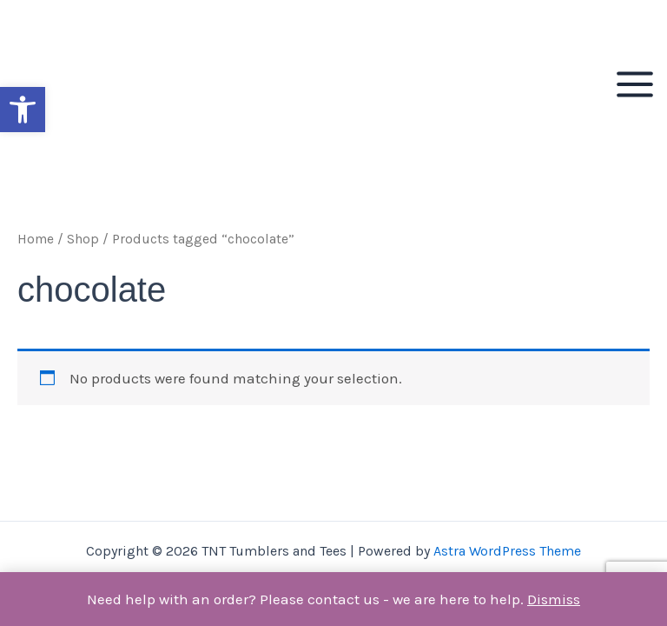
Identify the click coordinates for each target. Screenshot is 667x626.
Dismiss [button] (553, 599)
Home (35, 239)
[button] (22, 109)
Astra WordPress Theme (507, 551)
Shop (83, 239)
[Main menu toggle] (635, 84)
